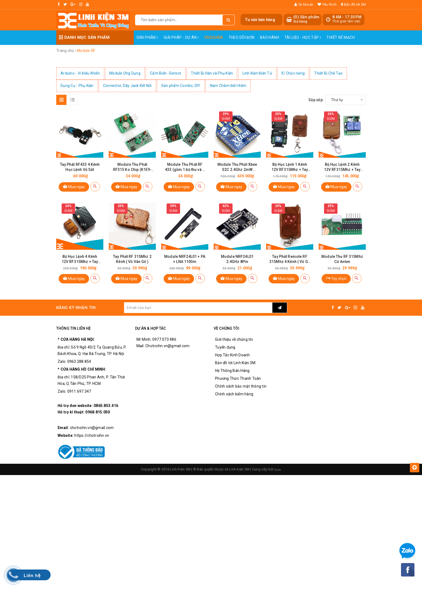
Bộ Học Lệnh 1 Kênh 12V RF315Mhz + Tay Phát (290, 170)
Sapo (277, 476)
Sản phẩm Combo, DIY (181, 85)
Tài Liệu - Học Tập (302, 37)
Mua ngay (74, 189)
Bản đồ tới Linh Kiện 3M (235, 369)
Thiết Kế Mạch (340, 37)
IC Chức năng (293, 73)
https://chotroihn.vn (91, 442)
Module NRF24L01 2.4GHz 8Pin (237, 265)
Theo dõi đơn (241, 37)
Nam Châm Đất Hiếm (228, 85)
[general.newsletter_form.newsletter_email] (198, 314)
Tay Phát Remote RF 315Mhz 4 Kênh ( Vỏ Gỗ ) (289, 266)
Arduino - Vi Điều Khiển (80, 73)
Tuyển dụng (225, 354)
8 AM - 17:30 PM (346, 17)
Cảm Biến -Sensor (165, 73)
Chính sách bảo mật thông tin (240, 393)
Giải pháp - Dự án (181, 37)
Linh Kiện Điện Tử (257, 73)
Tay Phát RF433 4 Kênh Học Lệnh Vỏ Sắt (80, 170)
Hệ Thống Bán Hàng (232, 377)
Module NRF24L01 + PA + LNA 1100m (184, 265)
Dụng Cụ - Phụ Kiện (77, 85)
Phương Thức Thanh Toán (238, 385)
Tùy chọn (336, 284)
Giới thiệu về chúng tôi (234, 346)
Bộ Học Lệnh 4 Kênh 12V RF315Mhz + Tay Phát (80, 266)
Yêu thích (327, 4)
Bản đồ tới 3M (353, 4)
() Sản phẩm (306, 19)
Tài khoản (303, 4)
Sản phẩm (147, 37)
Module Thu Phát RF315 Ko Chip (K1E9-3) (132, 170)
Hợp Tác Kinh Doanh (232, 362)
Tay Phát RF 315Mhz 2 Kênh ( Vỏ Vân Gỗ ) (132, 265)
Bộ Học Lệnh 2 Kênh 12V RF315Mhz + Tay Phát (342, 170)
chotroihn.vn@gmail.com (92, 434)
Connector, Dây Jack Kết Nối (127, 85)
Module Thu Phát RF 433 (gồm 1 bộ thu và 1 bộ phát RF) (185, 170)
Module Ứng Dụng (124, 73)
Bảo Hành (269, 37)
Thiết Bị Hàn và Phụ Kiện (212, 73)
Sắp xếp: (316, 100)
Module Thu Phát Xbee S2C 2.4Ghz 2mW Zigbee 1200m (237, 170)
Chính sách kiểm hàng (234, 401)
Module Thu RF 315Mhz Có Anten (342, 265)
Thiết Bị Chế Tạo (328, 73)
